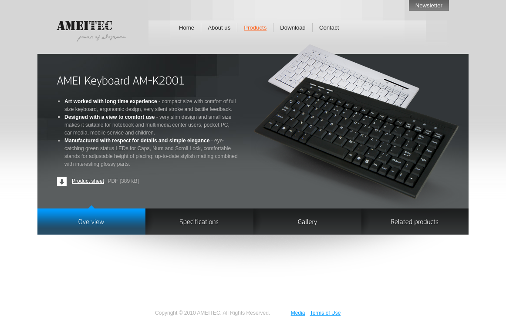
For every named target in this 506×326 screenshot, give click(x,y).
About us (219, 27)
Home (186, 27)
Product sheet (88, 181)
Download (293, 27)
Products (255, 27)
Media (298, 313)
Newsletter (428, 5)
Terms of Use (325, 313)
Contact (329, 27)
